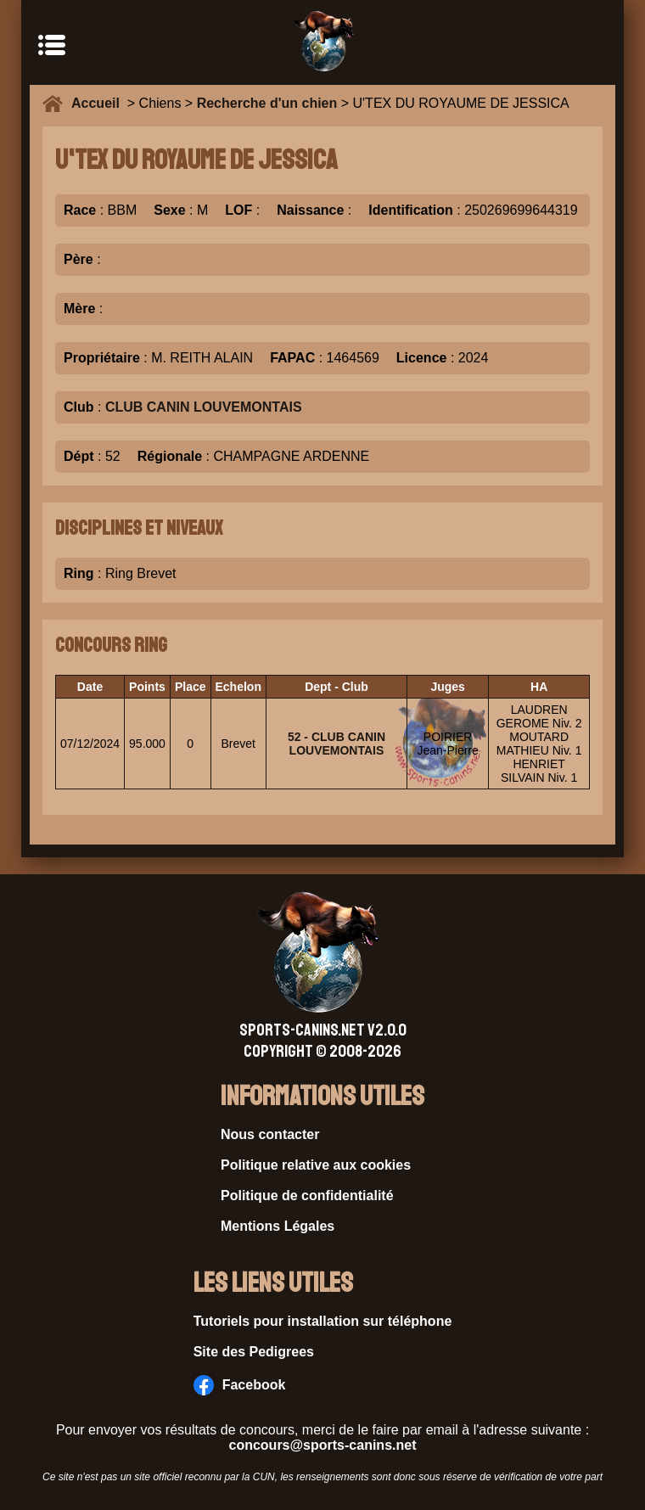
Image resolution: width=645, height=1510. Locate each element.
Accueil (99, 103)
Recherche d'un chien (267, 103)
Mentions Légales (277, 1226)
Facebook (240, 1385)
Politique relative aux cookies (316, 1165)
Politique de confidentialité (307, 1195)
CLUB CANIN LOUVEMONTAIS (203, 407)
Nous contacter (270, 1134)
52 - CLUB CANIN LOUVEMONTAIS (336, 743)
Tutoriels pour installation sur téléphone (323, 1321)
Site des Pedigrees (254, 1351)
